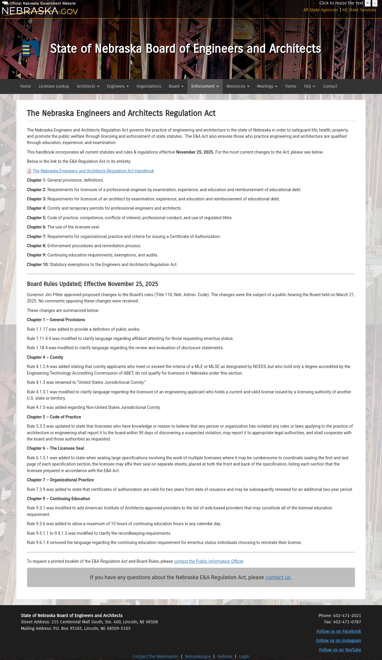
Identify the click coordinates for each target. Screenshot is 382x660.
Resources (238, 86)
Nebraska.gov (198, 656)
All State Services (359, 10)
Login (244, 656)
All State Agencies (321, 10)
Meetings (267, 86)
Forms (290, 86)
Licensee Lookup (54, 86)
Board (176, 86)
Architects (88, 86)
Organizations (149, 86)
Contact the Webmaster (156, 656)
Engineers (118, 86)
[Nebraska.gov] (63, 12)
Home (25, 86)
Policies (225, 656)
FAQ (309, 86)
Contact (330, 86)
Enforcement (205, 86)
